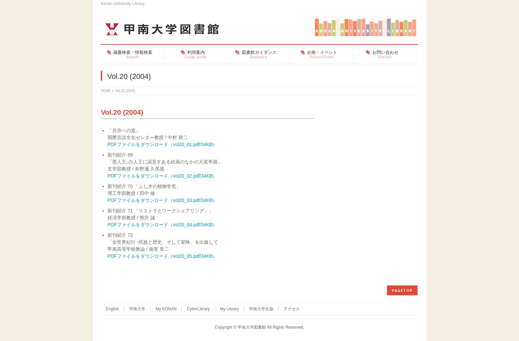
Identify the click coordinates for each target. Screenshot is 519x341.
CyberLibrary (198, 309)
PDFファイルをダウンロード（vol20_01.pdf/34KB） (162, 144)
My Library (229, 309)
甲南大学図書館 (252, 327)
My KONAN (166, 309)
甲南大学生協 (261, 309)
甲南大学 (137, 309)
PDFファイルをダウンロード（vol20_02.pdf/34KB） (162, 176)
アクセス (292, 309)
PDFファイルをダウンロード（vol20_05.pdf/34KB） (162, 256)
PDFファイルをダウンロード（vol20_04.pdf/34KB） (162, 224)
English (112, 309)
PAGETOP (402, 290)
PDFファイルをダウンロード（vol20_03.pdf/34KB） (162, 200)
